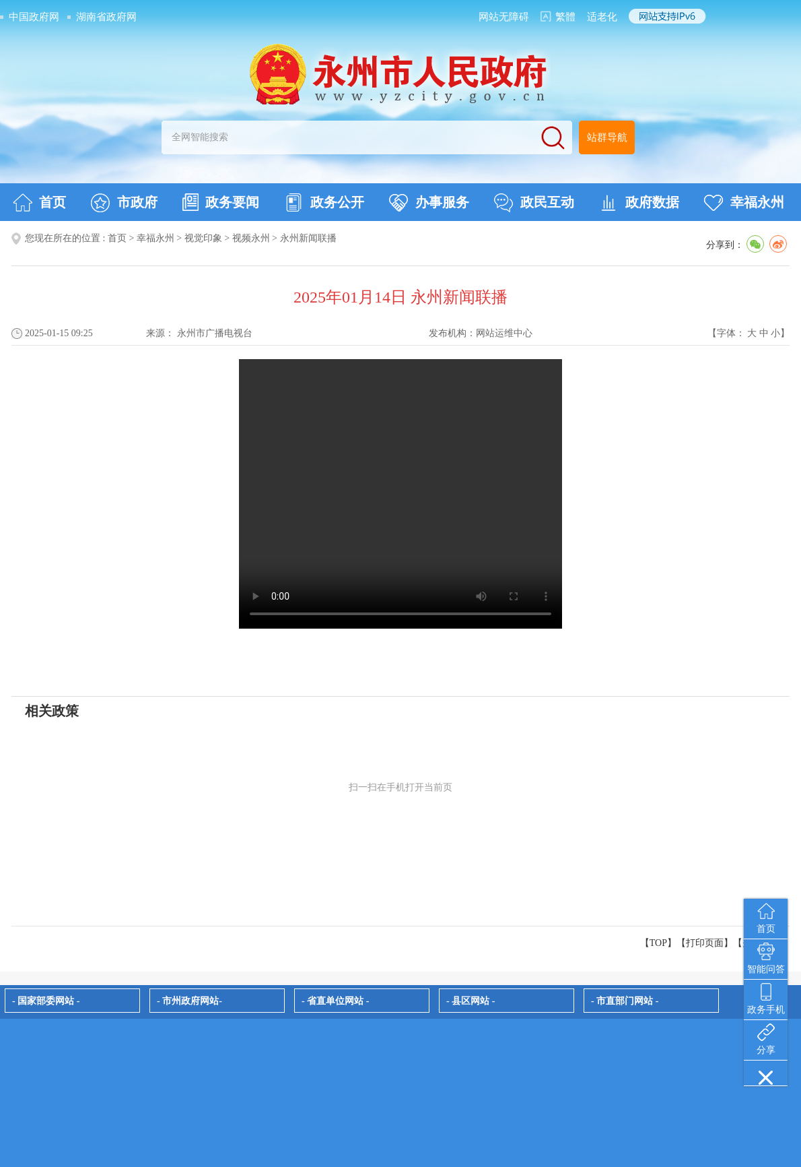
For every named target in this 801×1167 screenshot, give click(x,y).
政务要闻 (220, 202)
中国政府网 (34, 16)
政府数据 (639, 202)
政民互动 (534, 202)
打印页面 (705, 943)
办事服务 (429, 202)
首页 (39, 202)
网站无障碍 (504, 16)
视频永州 (251, 238)
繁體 (565, 16)
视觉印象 (203, 238)
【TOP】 (658, 943)
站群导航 (607, 137)
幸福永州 (744, 202)
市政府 (124, 202)
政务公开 (324, 202)
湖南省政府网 (106, 16)
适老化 (602, 16)
